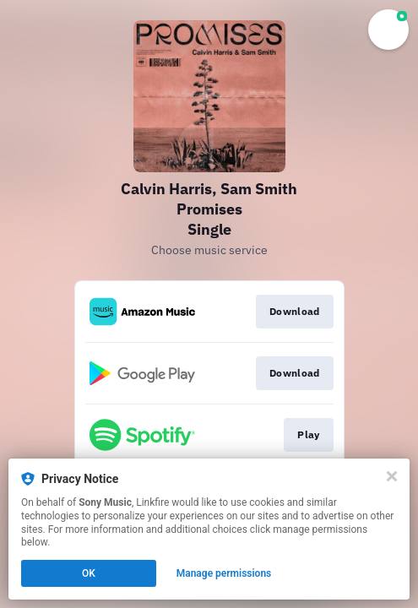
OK (88, 573)
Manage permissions (224, 573)
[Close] (391, 476)
